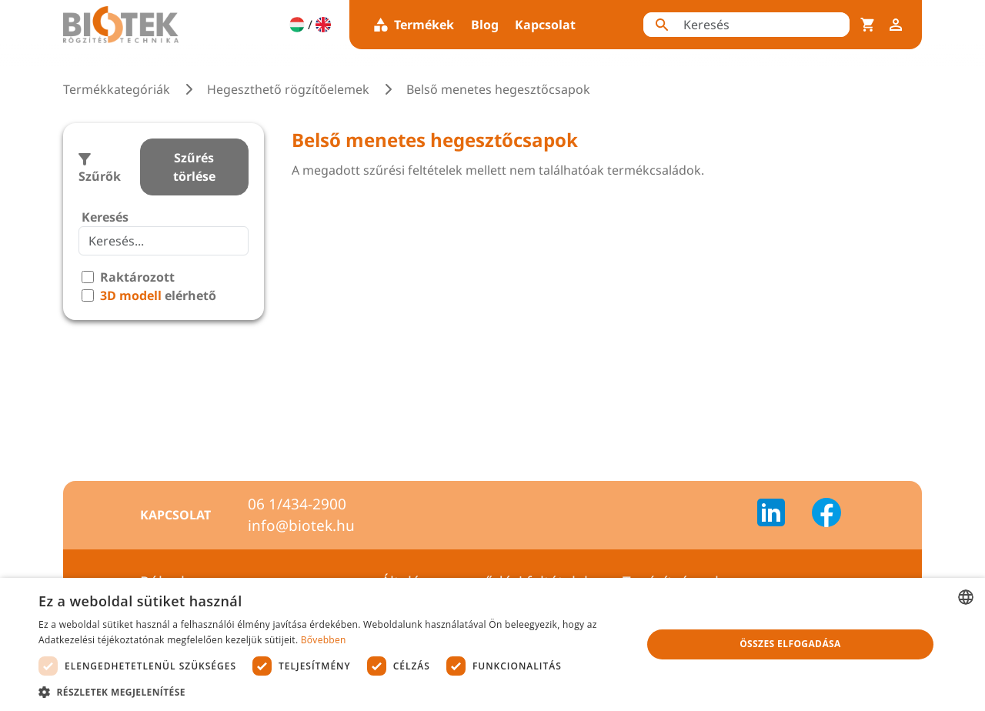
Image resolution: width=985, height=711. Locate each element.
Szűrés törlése (194, 167)
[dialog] (492, 644)
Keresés (105, 217)
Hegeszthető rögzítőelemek (288, 89)
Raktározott (137, 277)
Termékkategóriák (116, 89)
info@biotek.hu (301, 526)
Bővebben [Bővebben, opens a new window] (323, 639)
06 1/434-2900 (297, 504)
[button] (331, 691)
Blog (485, 24)
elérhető (158, 295)
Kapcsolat (545, 24)
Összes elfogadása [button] (790, 643)
